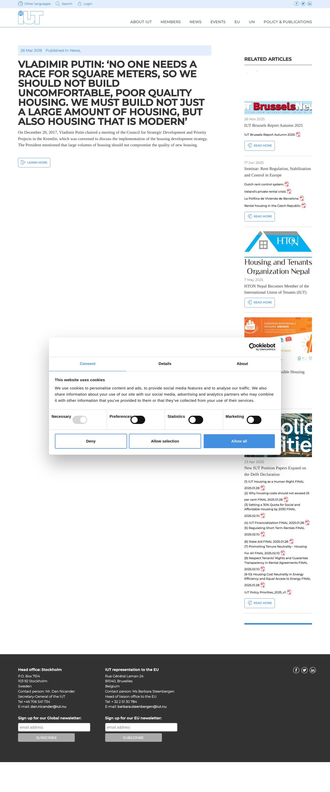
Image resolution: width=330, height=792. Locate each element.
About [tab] (242, 363)
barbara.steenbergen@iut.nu (142, 737)
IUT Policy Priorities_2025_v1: (271, 621)
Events (218, 22)
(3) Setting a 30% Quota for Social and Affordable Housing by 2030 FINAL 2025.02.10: (276, 524)
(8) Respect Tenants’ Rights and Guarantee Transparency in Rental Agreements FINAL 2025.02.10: (273, 589)
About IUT (141, 22)
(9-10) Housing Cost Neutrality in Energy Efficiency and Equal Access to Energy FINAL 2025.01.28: (278, 607)
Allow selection (165, 441)
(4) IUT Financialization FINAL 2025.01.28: (269, 540)
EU (237, 22)
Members (171, 22)
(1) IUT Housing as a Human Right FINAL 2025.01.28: (272, 496)
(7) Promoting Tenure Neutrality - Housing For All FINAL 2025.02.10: (275, 574)
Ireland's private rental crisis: (271, 193)
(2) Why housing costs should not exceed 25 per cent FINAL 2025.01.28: (278, 509)
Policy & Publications (288, 22)
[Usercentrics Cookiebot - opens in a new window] (252, 347)
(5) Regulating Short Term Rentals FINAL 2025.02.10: (273, 553)
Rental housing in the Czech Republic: (276, 211)
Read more (259, 146)
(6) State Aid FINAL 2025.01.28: (272, 564)
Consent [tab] (88, 363)
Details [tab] (165, 363)
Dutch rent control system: (269, 185)
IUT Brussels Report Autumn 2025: (276, 135)
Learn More (34, 162)
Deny (91, 441)
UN (252, 22)
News (195, 22)
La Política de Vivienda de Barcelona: (278, 201)
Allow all (239, 441)
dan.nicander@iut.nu (48, 737)
